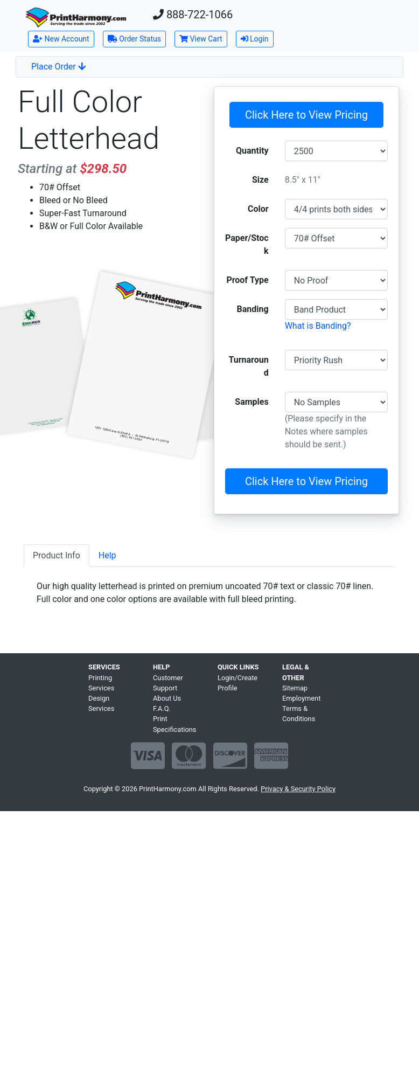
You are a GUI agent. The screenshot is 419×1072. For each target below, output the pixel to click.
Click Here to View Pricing (306, 114)
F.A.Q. (162, 708)
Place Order (58, 66)
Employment (301, 698)
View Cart (200, 38)
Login (255, 38)
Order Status (134, 38)
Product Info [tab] (56, 555)
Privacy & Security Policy (298, 789)
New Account (61, 38)
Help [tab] (107, 555)
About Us (167, 698)
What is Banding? (318, 326)
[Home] (76, 17)
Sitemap (295, 688)
